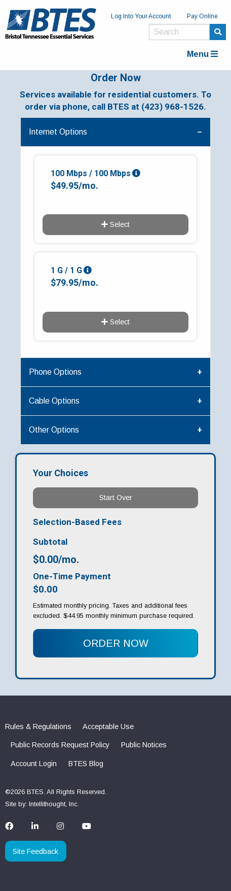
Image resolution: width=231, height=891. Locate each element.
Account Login (34, 764)
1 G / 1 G (66, 270)
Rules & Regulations (38, 726)
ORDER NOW (115, 643)
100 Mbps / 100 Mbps (91, 173)
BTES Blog (85, 764)
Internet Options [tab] (58, 131)
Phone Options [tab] (55, 372)
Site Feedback (35, 851)
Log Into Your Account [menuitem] (141, 16)
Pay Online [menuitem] (202, 16)
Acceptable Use (108, 726)
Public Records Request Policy (60, 745)
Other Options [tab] (54, 429)
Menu (202, 54)
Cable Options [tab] (54, 401)
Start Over (115, 497)
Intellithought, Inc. (54, 804)
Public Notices (144, 745)
